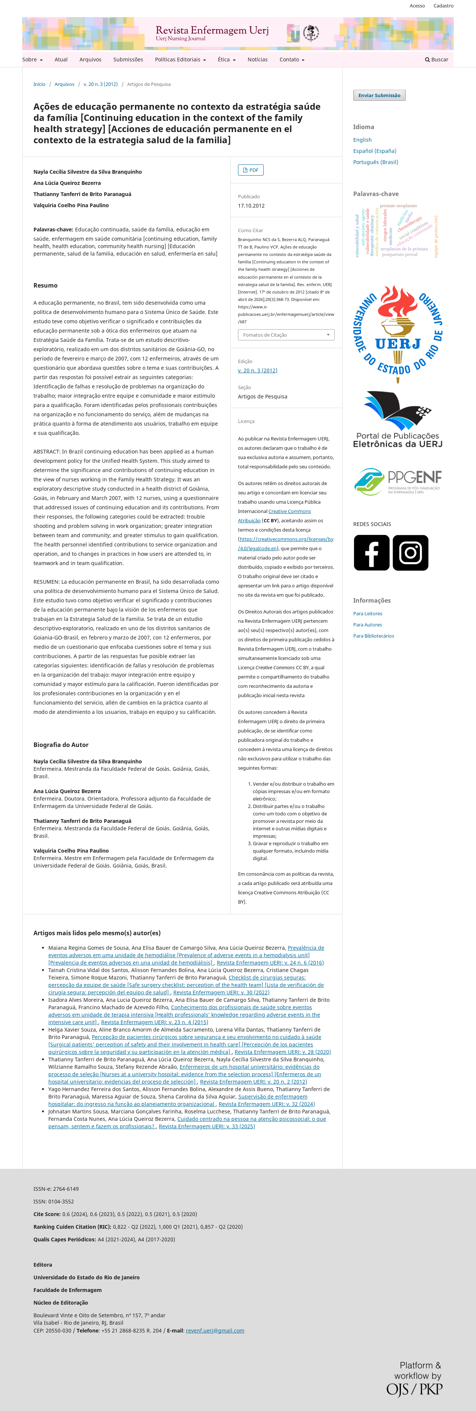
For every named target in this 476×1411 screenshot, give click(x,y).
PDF (253, 170)
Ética (224, 59)
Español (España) (374, 150)
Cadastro (444, 5)
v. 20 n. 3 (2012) (101, 84)
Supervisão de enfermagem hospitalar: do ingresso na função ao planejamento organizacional (178, 1100)
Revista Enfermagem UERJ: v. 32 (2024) (267, 1103)
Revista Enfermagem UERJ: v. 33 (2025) (207, 1126)
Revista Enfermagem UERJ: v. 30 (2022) (221, 992)
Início (39, 84)
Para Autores (367, 624)
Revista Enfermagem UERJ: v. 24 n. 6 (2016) (270, 962)
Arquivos (91, 59)
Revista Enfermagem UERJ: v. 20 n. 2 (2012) (253, 1081)
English (362, 139)
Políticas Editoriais (178, 59)
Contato (290, 59)
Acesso (417, 5)
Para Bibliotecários (373, 635)
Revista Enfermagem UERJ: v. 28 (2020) (283, 1051)
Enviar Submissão (379, 95)
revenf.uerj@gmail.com (215, 1330)
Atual (61, 59)
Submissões (128, 59)
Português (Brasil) (375, 162)
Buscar (436, 59)
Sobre (30, 59)
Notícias (258, 59)
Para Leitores (367, 613)
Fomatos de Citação (265, 334)
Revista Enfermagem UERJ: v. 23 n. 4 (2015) (154, 1022)
